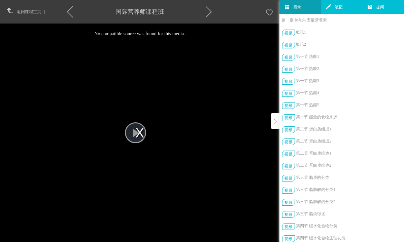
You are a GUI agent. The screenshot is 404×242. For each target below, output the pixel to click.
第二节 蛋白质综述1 (313, 153)
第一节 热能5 (307, 105)
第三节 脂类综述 (310, 213)
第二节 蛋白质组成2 (313, 141)
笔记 (334, 7)
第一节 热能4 (307, 92)
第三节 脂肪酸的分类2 (315, 201)
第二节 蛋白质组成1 (313, 129)
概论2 (301, 44)
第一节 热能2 (307, 68)
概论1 (301, 32)
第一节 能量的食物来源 (316, 117)
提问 (375, 7)
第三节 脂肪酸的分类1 (315, 189)
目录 (292, 7)
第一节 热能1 (307, 56)
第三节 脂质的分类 (312, 177)
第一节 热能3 (307, 80)
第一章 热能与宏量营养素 (304, 20)
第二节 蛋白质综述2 (313, 165)
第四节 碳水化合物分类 (316, 226)
